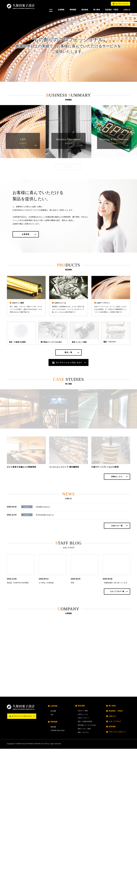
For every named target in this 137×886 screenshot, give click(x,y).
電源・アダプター (83, 869)
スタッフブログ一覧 (117, 729)
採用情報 (112, 864)
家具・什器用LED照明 (85, 859)
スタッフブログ (115, 858)
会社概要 (53, 848)
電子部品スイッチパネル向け (87, 862)
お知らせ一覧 (117, 665)
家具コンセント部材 (84, 866)
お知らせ (112, 853)
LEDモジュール (83, 851)
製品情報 (81, 843)
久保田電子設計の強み (57, 867)
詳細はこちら (117, 616)
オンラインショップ (120, 3)
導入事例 (112, 843)
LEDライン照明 (83, 848)
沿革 (51, 852)
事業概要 (68, 167)
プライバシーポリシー (117, 869)
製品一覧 (68, 382)
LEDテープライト (83, 855)
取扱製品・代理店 (116, 848)
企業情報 (25, 238)
